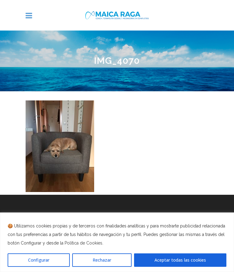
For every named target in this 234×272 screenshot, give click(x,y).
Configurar (38, 260)
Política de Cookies (83, 243)
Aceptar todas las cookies (180, 260)
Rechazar (102, 260)
